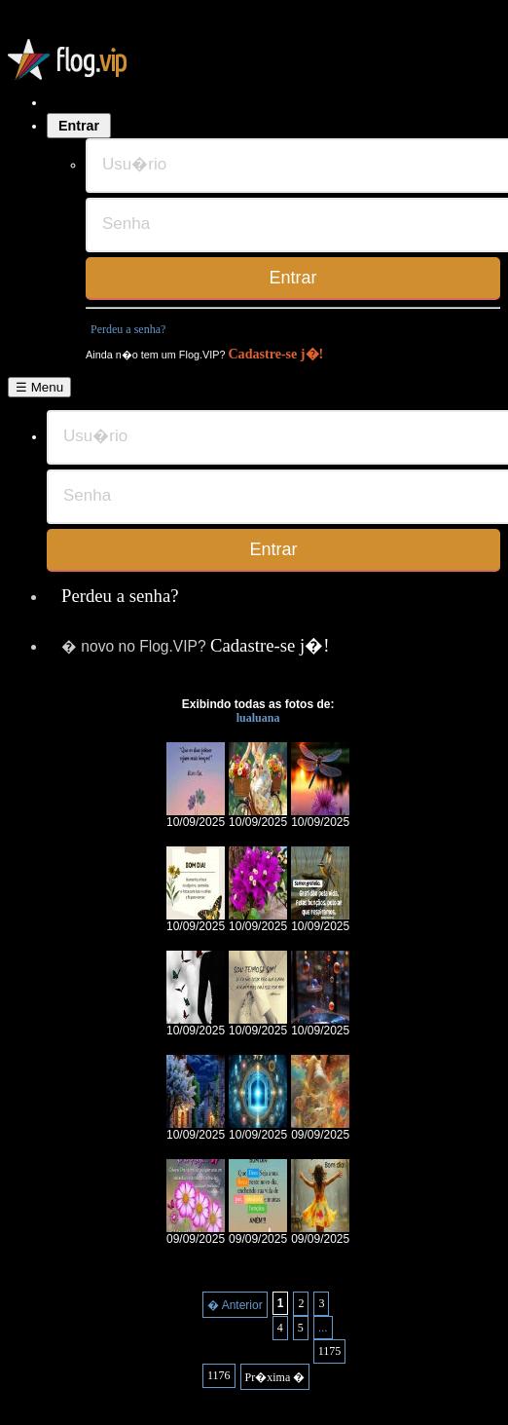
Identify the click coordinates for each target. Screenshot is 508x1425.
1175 (330, 1351)
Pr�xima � (275, 1377)
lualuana (258, 718)
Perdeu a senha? (128, 329)
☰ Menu (39, 387)
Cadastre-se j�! (275, 353)
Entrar (78, 125)
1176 (219, 1375)
